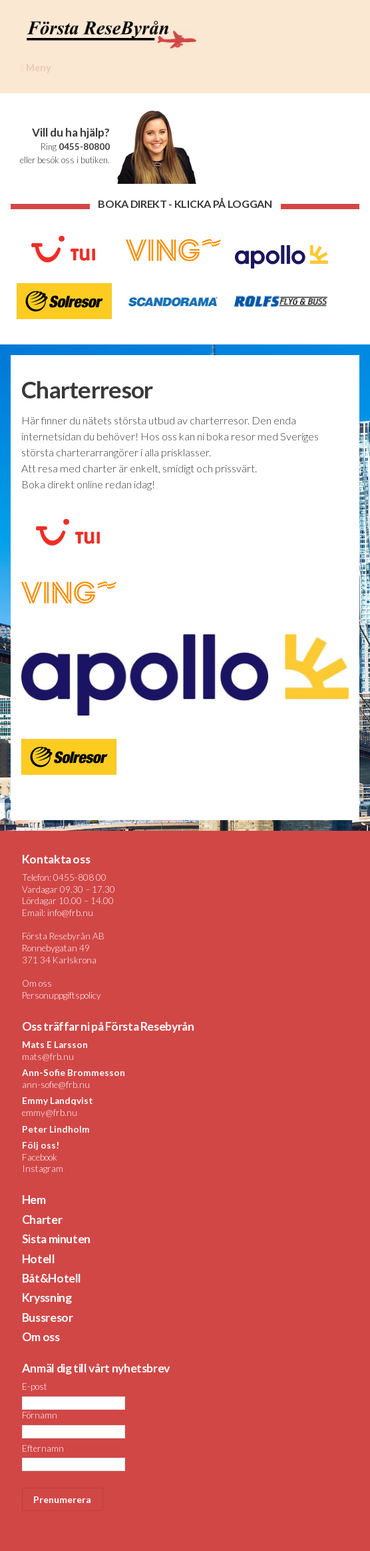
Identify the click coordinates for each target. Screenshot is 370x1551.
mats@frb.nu (48, 1056)
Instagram (42, 1168)
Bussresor (47, 1317)
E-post (34, 1386)
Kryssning (47, 1297)
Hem (34, 1200)
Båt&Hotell (51, 1278)
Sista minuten (56, 1239)
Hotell (38, 1259)
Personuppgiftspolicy (61, 995)
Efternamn (43, 1448)
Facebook (39, 1157)
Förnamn (39, 1415)
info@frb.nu (70, 912)
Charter (42, 1220)
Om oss (37, 983)
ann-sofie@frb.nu (56, 1084)
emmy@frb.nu (49, 1112)
